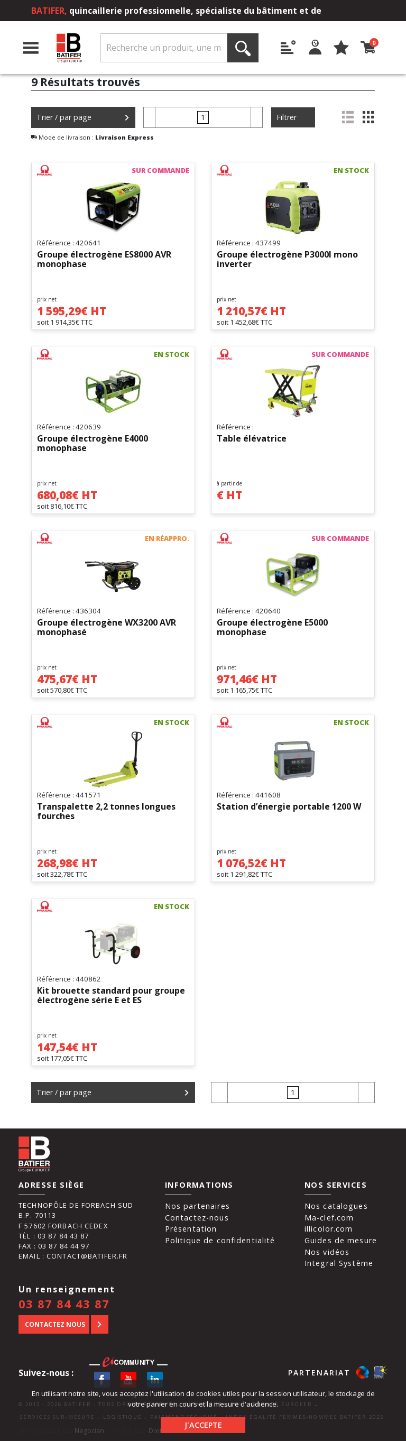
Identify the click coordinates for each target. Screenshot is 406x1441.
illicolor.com (328, 1229)
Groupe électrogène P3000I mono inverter (287, 260)
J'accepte (203, 1425)
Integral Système (338, 1263)
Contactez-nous (197, 1218)
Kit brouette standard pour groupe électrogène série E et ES (111, 996)
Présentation (191, 1229)
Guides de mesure (340, 1240)
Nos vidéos (326, 1252)
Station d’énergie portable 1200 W (289, 807)
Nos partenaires (197, 1206)
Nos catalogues (336, 1206)
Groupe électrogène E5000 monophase (272, 628)
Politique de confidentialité (220, 1240)
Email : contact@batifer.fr (73, 1256)
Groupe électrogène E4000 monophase (92, 444)
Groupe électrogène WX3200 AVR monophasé (106, 628)
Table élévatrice (252, 439)
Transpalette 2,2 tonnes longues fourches (106, 812)
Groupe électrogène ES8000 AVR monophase (104, 260)
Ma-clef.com (329, 1218)
